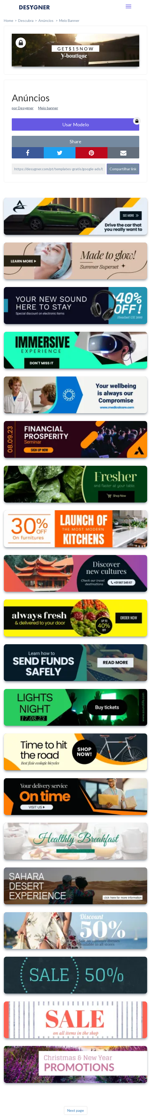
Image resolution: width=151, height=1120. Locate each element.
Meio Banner (69, 20)
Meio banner (48, 108)
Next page (75, 1110)
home (8, 20)
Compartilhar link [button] (123, 169)
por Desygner (23, 108)
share (75, 141)
